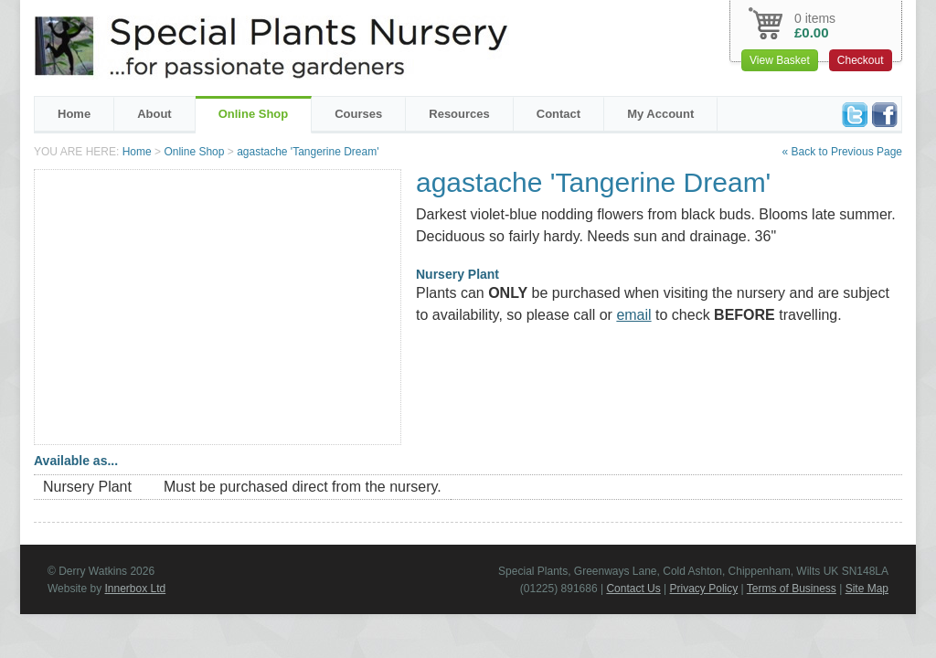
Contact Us (633, 588)
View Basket (780, 60)
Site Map (867, 588)
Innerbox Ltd (134, 588)
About (154, 114)
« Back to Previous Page (842, 151)
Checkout (860, 60)
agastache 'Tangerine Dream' (307, 151)
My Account (660, 114)
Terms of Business (791, 588)
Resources (459, 114)
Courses (358, 114)
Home (74, 114)
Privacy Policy (704, 588)
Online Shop (253, 114)
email (633, 315)
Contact (558, 114)
